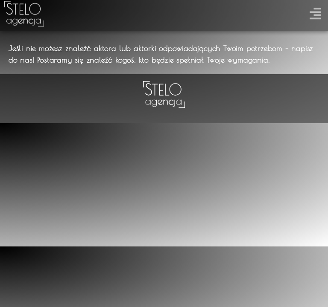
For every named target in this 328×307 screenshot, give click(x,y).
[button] (315, 11)
